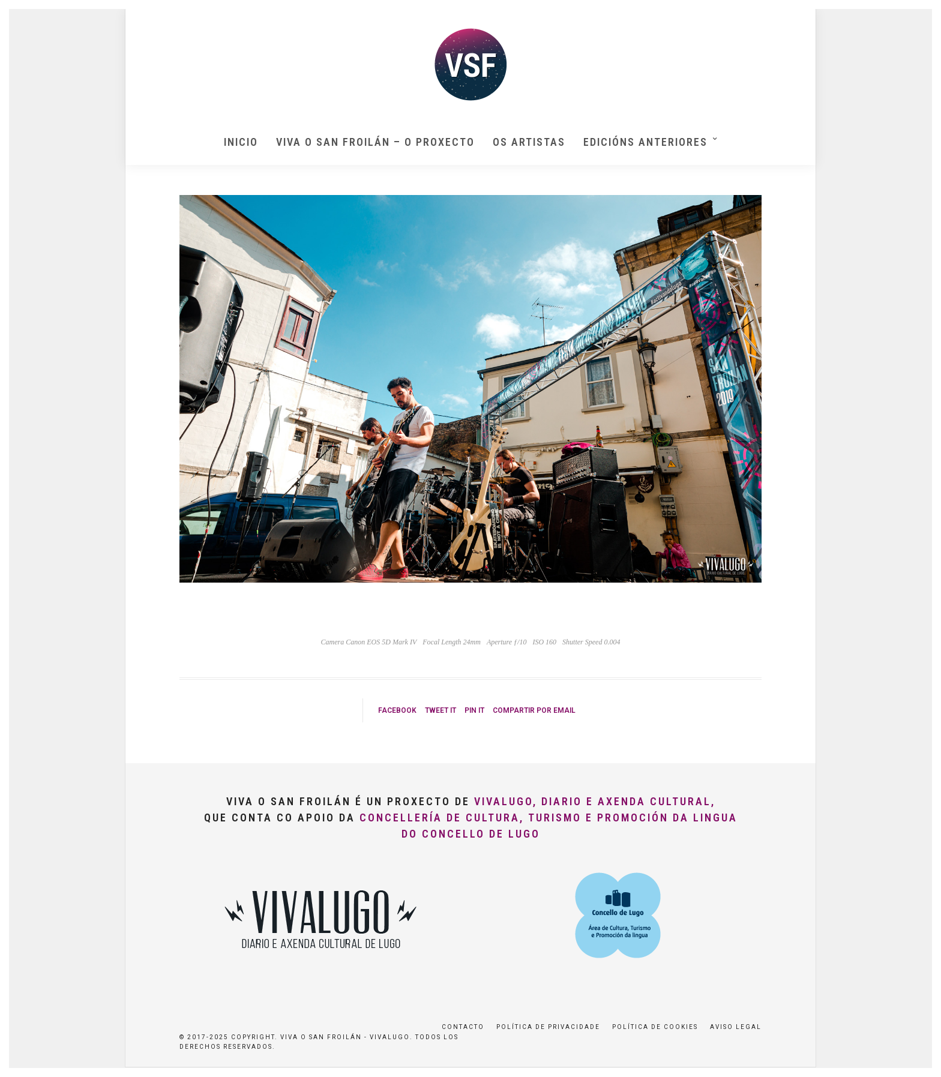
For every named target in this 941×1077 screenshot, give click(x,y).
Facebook (397, 710)
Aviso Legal (736, 1027)
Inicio (241, 142)
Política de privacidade (548, 1027)
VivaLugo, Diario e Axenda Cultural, (594, 801)
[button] (915, 17)
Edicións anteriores (645, 142)
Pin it (474, 710)
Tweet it (440, 710)
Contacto (463, 1027)
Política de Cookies (655, 1027)
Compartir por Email (534, 710)
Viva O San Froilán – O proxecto (375, 142)
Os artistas (529, 142)
